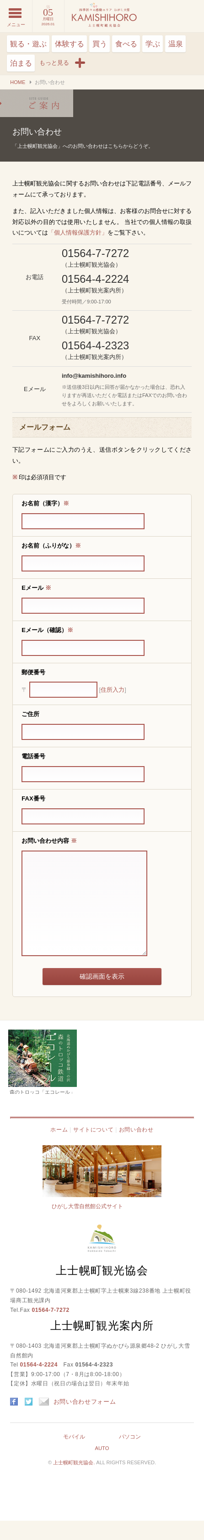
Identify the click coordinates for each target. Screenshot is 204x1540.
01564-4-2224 (39, 1384)
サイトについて (93, 1149)
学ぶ (152, 44)
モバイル (74, 1456)
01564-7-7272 (50, 1329)
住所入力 (112, 689)
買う (99, 44)
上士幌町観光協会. (74, 1481)
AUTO (102, 1467)
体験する (69, 44)
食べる (126, 44)
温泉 (175, 44)
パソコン (130, 1456)
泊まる (21, 63)
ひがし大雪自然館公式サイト (87, 1225)
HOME (17, 82)
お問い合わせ (36, 103)
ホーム (59, 1149)
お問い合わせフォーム (77, 1420)
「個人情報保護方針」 (77, 232)
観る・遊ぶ (28, 44)
